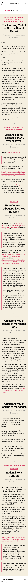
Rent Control (14, 201)
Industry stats (19, 17)
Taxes (19, 131)
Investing (9, 19)
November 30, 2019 (20, 35)
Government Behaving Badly (14, 200)
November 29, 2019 (20, 144)
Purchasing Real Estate (11, 21)
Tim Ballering (9, 35)
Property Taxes (12, 131)
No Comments (15, 37)
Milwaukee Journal (14, 153)
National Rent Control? (14, 474)
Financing (11, 317)
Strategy (17, 317)
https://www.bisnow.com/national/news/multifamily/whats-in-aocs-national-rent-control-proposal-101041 (13, 539)
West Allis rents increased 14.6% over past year (14, 137)
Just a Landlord (14, 3)
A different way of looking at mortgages (13, 405)
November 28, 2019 (20, 215)
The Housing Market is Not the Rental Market (14, 28)
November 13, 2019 (20, 479)
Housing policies (9, 127)
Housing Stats (8, 17)
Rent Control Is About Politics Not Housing (14, 208)
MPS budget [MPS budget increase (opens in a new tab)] (18, 185)
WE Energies (4, 581)
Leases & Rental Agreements (14, 467)
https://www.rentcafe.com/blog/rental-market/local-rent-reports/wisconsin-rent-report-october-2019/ (13, 174)
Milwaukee (9, 129)
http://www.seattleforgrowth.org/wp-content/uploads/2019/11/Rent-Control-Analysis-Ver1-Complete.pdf (13, 262)
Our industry (17, 19)
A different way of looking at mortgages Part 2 (13, 323)
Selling (22, 21)
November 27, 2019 (20, 410)
